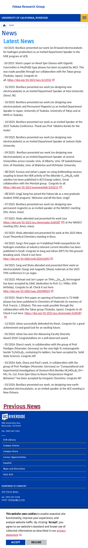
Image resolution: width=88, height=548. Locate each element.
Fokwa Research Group (28, 7)
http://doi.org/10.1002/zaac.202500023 (26, 291)
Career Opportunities (14, 457)
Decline (36, 542)
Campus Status (11, 445)
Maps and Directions (14, 469)
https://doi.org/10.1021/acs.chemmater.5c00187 (31, 222)
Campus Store (10, 451)
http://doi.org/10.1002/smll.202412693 (26, 259)
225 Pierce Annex (10, 492)
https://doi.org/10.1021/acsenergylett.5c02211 (30, 187)
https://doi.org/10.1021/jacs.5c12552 (29, 80)
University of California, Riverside (25, 17)
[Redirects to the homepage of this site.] (4, 25)
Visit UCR (8, 474)
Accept (15, 542)
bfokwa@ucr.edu (16, 500)
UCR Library (9, 440)
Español (7, 463)
